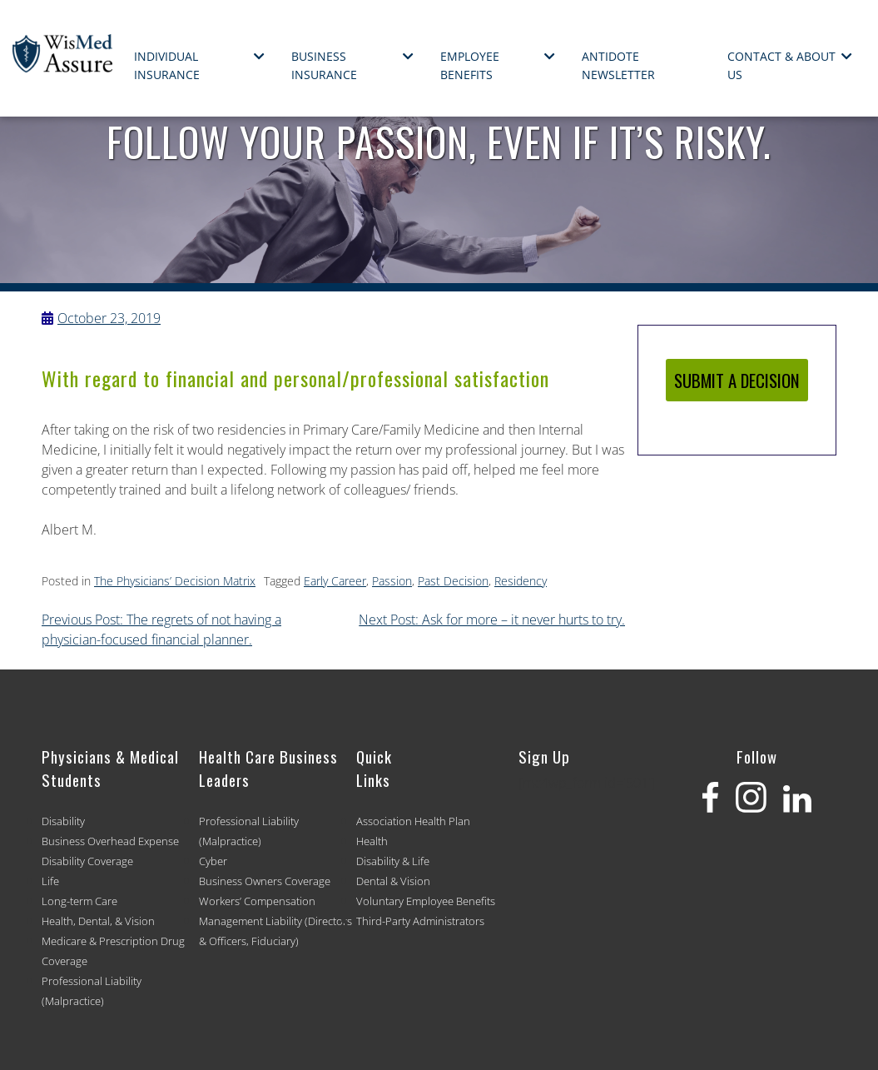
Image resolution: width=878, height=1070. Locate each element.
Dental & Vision (393, 880)
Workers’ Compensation (257, 900)
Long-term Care (79, 900)
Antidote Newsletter (618, 65)
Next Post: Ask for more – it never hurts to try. (492, 619)
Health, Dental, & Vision (98, 920)
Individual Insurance (167, 65)
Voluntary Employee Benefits (425, 900)
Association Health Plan (413, 821)
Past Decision (453, 581)
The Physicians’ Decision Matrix (174, 581)
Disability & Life (392, 861)
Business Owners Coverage (264, 880)
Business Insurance (324, 65)
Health (372, 841)
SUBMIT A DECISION (737, 380)
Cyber (213, 861)
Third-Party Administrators (420, 920)
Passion (392, 581)
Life (50, 880)
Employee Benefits (469, 65)
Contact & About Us (781, 65)
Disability (63, 821)
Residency (520, 581)
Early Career (335, 581)
